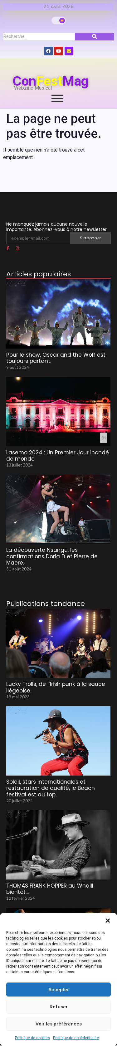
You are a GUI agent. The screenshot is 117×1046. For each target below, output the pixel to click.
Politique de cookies (32, 1038)
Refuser (59, 1007)
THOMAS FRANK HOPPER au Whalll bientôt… (49, 889)
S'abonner (90, 238)
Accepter (58, 989)
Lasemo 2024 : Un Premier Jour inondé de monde (57, 455)
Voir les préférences (59, 1024)
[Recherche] (39, 36)
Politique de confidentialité (76, 1038)
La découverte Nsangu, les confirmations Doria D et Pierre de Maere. (52, 556)
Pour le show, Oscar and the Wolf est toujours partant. (55, 358)
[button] (108, 920)
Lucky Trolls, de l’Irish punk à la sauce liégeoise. (55, 687)
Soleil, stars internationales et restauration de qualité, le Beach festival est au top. (50, 788)
